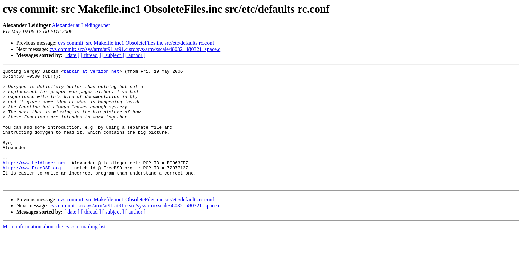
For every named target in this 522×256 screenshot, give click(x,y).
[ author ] (135, 55)
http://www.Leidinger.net (34, 182)
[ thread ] (91, 55)
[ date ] (71, 55)
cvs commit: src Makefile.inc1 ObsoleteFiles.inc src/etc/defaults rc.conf (136, 43)
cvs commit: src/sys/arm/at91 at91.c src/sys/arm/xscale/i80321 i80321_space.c (135, 49)
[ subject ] (113, 55)
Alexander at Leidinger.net (81, 25)
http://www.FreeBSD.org (32, 188)
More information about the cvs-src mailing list (54, 250)
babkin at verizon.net (91, 72)
